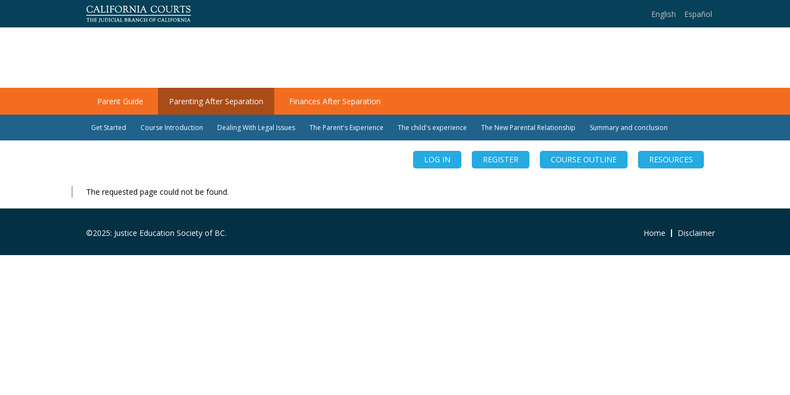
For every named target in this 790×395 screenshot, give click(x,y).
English (663, 14)
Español (698, 14)
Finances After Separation (335, 101)
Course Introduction (171, 127)
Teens (658, 58)
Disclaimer (696, 233)
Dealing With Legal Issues (256, 127)
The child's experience (432, 127)
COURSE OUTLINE (584, 159)
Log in (437, 159)
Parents (614, 58)
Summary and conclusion (629, 127)
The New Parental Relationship (528, 127)
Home (571, 58)
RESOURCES (671, 159)
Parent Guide (120, 101)
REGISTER (500, 159)
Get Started (108, 127)
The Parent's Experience (346, 127)
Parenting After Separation (216, 101)
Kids (694, 58)
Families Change (156, 50)
